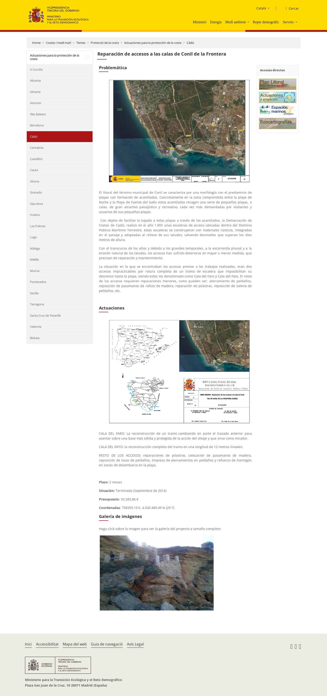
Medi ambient (235, 22)
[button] (249, 22)
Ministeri (200, 22)
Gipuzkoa (36, 204)
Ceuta (34, 170)
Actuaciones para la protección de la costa (152, 43)
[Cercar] (290, 8)
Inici (28, 644)
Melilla (34, 259)
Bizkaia (34, 338)
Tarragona (37, 304)
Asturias (35, 103)
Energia (215, 22)
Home (36, 43)
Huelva (35, 215)
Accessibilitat (47, 644)
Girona (34, 181)
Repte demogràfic (266, 22)
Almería (35, 92)
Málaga (35, 248)
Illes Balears (38, 114)
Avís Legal (135, 644)
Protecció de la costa (105, 43)
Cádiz (190, 43)
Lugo (33, 237)
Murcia (34, 271)
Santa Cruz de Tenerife (45, 315)
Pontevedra (38, 282)
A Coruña (36, 69)
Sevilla (34, 293)
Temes (80, 43)
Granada (36, 192)
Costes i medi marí (58, 43)
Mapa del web (75, 644)
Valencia (35, 326)
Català (261, 8)
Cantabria (36, 148)
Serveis (288, 22)
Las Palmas (37, 226)
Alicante (35, 80)
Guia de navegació (107, 644)
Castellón (36, 159)
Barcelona (37, 125)
